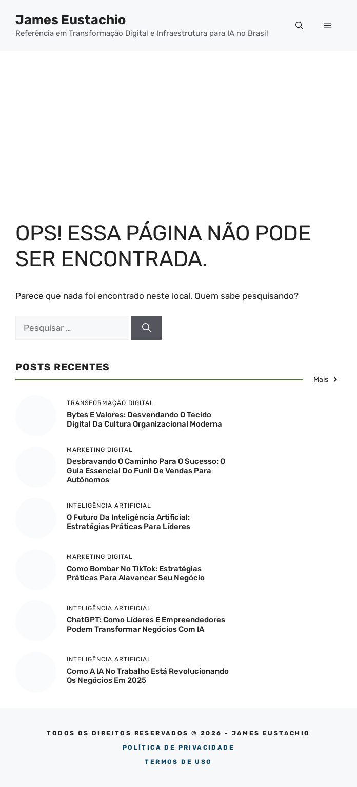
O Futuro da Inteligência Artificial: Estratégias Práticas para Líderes (128, 522)
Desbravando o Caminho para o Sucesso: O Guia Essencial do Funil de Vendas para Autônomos (146, 471)
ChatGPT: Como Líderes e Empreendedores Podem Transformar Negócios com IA (146, 624)
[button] (299, 25)
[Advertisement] (178, 128)
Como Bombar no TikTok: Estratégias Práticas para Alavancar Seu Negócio (136, 573)
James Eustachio (70, 19)
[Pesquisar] (146, 328)
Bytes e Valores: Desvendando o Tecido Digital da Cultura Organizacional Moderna (144, 419)
